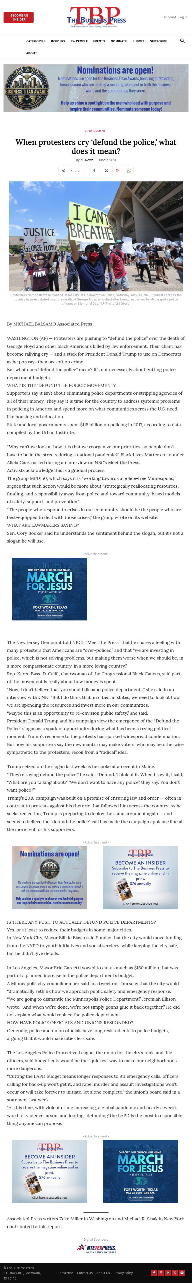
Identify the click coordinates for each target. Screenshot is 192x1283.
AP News (87, 160)
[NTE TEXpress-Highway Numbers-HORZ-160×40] (96, 1248)
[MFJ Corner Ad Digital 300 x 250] (49, 589)
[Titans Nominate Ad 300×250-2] (49, 877)
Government (95, 131)
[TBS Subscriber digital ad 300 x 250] (140, 877)
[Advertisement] (140, 593)
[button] (182, 41)
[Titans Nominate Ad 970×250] (96, 88)
